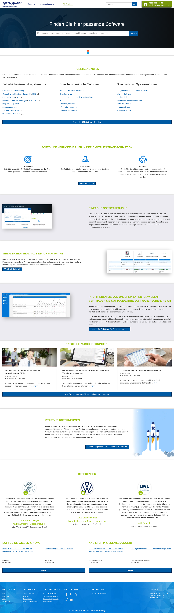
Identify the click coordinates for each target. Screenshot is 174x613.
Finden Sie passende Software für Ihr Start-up (107, 447)
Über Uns (5, 593)
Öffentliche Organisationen (70, 107)
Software (29, 4)
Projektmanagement (10, 104)
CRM (12, 110)
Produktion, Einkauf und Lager (14, 100)
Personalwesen (8, 97)
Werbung (26, 596)
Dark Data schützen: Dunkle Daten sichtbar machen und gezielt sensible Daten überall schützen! (106, 550)
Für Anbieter (68, 4)
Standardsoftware (124, 110)
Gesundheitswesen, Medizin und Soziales (76, 97)
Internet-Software (124, 94)
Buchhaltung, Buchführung (13, 90)
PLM (34, 100)
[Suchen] (134, 4)
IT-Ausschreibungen (49, 593)
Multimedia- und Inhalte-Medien (129, 100)
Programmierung (123, 107)
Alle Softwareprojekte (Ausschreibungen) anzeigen (87, 394)
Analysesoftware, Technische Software (132, 90)
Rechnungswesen (9, 107)
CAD (30, 100)
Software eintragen (29, 593)
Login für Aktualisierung (30, 601)
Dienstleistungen (66, 94)
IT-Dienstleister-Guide (99, 593)
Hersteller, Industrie (67, 104)
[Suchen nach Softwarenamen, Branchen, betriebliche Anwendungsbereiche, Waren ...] (87, 33)
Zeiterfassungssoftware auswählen (59, 549)
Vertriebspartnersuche (50, 596)
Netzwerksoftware (124, 104)
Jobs (4, 599)
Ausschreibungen (47, 4)
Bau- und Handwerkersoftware (72, 90)
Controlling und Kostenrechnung (15, 94)
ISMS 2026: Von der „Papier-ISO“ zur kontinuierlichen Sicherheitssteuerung (17, 550)
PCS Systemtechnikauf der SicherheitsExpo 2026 (151, 549)
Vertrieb (5, 110)
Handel (62, 100)
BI (30, 94)
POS (17, 110)
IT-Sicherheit (122, 97)
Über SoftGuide (87, 184)
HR (17, 97)
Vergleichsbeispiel (12, 269)
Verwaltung (6, 114)
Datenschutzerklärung (97, 611)
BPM (14, 114)
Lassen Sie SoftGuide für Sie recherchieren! (109, 329)
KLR (34, 94)
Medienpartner (27, 599)
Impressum (6, 601)
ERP (19, 114)
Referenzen (6, 596)
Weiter (44, 570)
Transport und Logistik (69, 110)
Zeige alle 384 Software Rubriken (87, 122)
